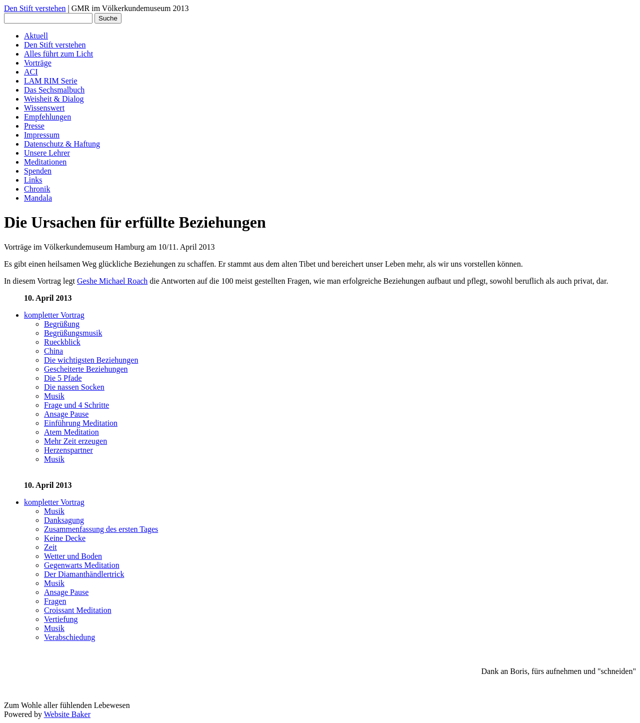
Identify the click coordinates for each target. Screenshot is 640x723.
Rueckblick (62, 342)
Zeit (50, 547)
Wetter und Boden (73, 556)
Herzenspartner (68, 450)
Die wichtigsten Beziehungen (91, 360)
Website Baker (67, 714)
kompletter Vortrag (54, 315)
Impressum (42, 135)
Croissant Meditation (78, 610)
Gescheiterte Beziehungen (86, 369)
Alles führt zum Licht (58, 54)
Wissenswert (44, 108)
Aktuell (36, 36)
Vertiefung (61, 619)
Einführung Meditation (81, 423)
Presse (34, 126)
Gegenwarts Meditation (82, 565)
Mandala (38, 198)
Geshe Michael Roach (112, 281)
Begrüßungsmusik (73, 333)
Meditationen (45, 162)
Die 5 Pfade (63, 378)
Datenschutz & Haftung (62, 144)
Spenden (38, 171)
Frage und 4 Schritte (76, 405)
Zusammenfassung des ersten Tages (101, 529)
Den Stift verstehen (35, 8)
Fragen (55, 601)
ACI (31, 72)
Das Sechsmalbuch (54, 90)
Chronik (37, 189)
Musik (54, 396)
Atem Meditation (71, 432)
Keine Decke (65, 538)
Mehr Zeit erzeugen (75, 441)
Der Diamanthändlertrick (84, 574)
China (53, 351)
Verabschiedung (69, 637)
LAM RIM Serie (51, 81)
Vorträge (38, 63)
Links (33, 180)
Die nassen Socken (74, 387)
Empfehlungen (47, 117)
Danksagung (64, 520)
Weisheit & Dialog (54, 99)
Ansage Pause (66, 414)
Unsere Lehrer (47, 153)
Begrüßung (62, 324)
